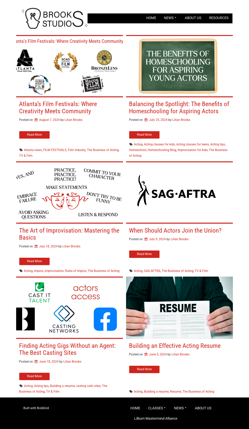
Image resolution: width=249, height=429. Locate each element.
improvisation (54, 271)
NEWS (170, 18)
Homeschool (137, 150)
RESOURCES (219, 18)
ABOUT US (193, 18)
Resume (175, 391)
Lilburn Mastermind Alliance (155, 418)
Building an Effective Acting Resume (175, 345)
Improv (38, 271)
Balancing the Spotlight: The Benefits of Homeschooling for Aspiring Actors (179, 107)
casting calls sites (88, 386)
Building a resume (62, 386)
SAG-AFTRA (152, 271)
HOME (151, 18)
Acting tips (217, 144)
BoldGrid (43, 408)
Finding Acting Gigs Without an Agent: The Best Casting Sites (67, 349)
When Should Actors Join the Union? (175, 230)
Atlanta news (33, 150)
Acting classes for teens (192, 144)
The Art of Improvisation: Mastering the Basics (69, 234)
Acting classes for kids (159, 144)
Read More (34, 134)
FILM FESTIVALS (55, 150)
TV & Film (25, 155)
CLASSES (157, 408)
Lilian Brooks (73, 120)
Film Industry (77, 150)
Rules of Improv (75, 271)
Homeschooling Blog (162, 150)
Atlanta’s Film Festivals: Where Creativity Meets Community (58, 107)
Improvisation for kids (193, 150)
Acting (138, 144)
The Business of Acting (103, 150)
